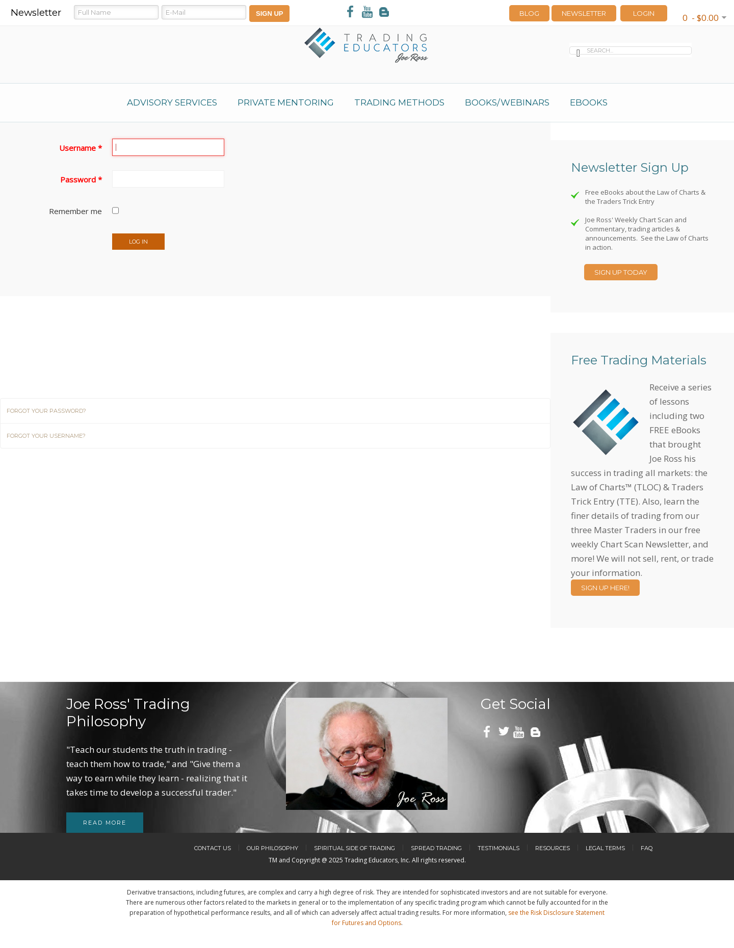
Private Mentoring (286, 102)
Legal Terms (605, 848)
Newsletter (584, 13)
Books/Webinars (507, 102)
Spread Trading (436, 848)
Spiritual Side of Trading (354, 848)
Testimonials (498, 848)
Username (80, 148)
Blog (529, 13)
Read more (104, 822)
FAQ (646, 848)
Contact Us (212, 848)
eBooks (589, 102)
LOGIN (643, 13)
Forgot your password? (46, 410)
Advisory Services (172, 102)
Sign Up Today (620, 272)
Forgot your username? (46, 435)
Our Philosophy (272, 848)
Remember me (75, 211)
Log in (138, 241)
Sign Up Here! (605, 588)
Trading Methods (399, 102)
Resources (552, 848)
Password (81, 179)
